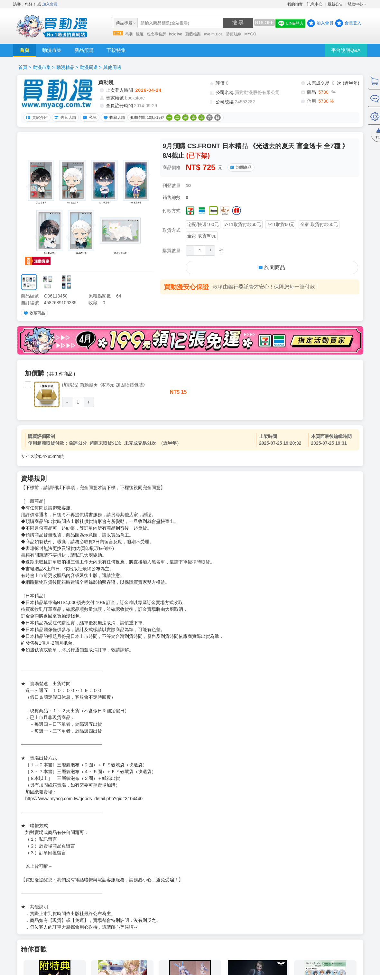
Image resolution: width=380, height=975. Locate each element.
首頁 (24, 50)
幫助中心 (355, 4)
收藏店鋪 (113, 117)
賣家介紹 (36, 117)
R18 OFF (264, 22)
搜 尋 (238, 22)
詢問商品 (240, 167)
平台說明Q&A (346, 50)
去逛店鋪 (64, 117)
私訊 (89, 117)
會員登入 (353, 23)
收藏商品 (33, 313)
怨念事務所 (156, 34)
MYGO (250, 34)
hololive (175, 34)
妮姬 (140, 34)
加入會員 (50, 4)
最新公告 (335, 4)
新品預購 (84, 50)
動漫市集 (51, 50)
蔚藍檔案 (193, 34)
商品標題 (124, 22)
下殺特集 (116, 50)
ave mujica (213, 34)
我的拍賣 (295, 4)
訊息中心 (315, 4)
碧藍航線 (233, 34)
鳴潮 (129, 34)
